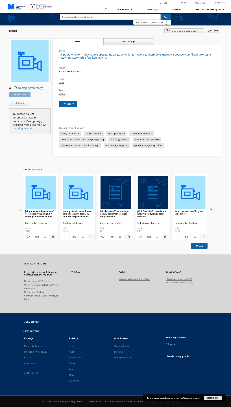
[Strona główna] (106, 9)
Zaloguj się (219, 2)
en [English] (165, 3)
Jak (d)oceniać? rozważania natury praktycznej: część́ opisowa (151, 214)
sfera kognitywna (119, 139)
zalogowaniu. (24, 128)
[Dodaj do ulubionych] (209, 31)
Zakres (72, 369)
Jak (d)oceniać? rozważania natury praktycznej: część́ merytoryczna (114, 214)
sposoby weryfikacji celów (148, 145)
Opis (71, 374)
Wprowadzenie (121, 345)
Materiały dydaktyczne (35, 345)
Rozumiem (212, 398)
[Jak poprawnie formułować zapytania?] (168, 22)
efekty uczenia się (70, 133)
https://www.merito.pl (179, 278)
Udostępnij (201, 2)
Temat (72, 363)
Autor (72, 351)
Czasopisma (30, 363)
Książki (27, 357)
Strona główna (31, 330)
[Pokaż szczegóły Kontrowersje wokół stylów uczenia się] (202, 237)
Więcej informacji (191, 398)
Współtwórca (75, 357)
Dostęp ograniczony (26, 88)
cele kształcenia (94, 133)
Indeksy (176, 9)
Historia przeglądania (209, 9)
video (62, 94)
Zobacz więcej (31, 372)
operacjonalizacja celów (147, 139)
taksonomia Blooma (141, 133)
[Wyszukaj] (166, 17)
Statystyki (119, 351)
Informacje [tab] (128, 41)
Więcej (199, 245)
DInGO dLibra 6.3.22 (99, 401)
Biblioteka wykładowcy (35, 351)
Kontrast (184, 2)
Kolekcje (152, 9)
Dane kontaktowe (123, 357)
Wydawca (74, 380)
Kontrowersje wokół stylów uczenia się (189, 212)
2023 (61, 82)
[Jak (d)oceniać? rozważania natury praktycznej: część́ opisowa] (153, 192)
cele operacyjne (116, 133)
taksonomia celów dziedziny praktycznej (82, 139)
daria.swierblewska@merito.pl (134, 278)
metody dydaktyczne (116, 145)
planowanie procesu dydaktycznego (80, 145)
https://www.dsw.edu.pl (180, 282)
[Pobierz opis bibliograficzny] (36, 237)
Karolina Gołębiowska (70, 71)
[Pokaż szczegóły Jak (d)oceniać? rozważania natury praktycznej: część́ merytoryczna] (128, 237)
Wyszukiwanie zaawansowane (149, 22)
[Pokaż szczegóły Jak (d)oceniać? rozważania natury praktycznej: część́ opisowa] (165, 237)
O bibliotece (124, 9)
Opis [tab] (77, 41)
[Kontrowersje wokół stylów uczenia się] (190, 192)
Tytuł (71, 345)
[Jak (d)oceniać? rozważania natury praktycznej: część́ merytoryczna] (115, 192)
